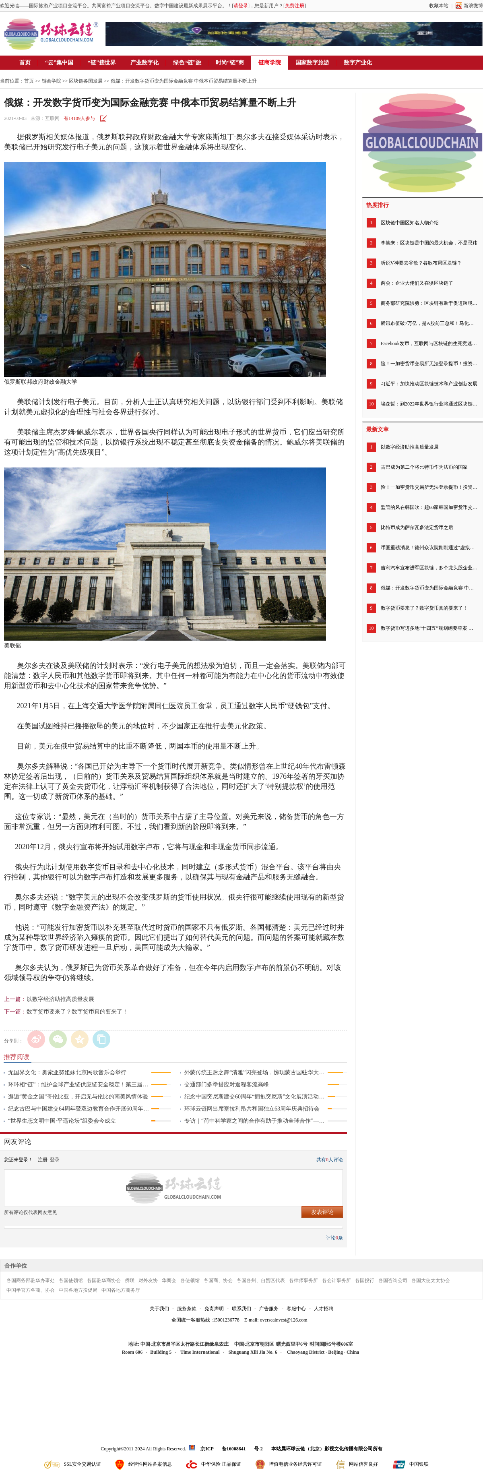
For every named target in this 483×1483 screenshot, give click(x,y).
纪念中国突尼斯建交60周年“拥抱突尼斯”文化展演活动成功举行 (255, 1097)
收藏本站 (438, 5)
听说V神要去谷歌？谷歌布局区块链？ (421, 263)
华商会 (169, 1280)
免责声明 (214, 1308)
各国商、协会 (218, 1280)
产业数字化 (144, 63)
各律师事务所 (303, 1280)
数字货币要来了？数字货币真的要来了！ (77, 1012)
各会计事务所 (336, 1280)
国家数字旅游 (312, 63)
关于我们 (159, 1308)
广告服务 (269, 1308)
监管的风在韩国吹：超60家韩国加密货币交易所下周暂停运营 (429, 507)
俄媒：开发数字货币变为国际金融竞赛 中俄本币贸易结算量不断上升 (429, 588)
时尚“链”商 (230, 63)
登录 (55, 1159)
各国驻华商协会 (104, 1280)
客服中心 (296, 1308)
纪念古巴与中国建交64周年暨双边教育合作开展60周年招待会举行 (79, 1109)
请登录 (240, 5)
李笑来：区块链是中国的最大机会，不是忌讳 (429, 243)
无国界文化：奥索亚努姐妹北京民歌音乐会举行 (67, 1072)
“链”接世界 (102, 63)
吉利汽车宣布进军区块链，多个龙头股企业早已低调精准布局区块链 (429, 568)
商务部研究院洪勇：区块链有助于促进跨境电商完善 (429, 303)
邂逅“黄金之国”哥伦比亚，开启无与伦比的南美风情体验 (78, 1097)
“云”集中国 (59, 63)
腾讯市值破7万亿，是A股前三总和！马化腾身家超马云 (429, 323)
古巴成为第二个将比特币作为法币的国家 (424, 467)
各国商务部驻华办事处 (30, 1280)
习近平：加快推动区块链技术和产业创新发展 (429, 384)
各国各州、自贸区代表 (261, 1280)
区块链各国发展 (86, 81)
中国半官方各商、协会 (30, 1290)
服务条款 (186, 1308)
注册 (42, 1159)
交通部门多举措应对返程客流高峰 (226, 1085)
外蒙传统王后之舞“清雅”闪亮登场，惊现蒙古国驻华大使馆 (255, 1072)
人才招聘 (323, 1308)
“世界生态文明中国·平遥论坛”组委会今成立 (62, 1121)
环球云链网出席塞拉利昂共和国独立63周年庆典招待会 (252, 1109)
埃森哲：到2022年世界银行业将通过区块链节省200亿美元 (429, 404)
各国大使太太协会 (430, 1280)
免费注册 (294, 5)
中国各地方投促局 (78, 1290)
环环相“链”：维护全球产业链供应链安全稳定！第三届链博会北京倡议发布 (79, 1085)
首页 (25, 63)
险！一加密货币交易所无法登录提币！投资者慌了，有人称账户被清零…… (429, 363)
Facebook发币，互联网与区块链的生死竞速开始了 (429, 343)
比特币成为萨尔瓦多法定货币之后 (417, 527)
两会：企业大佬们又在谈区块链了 (417, 283)
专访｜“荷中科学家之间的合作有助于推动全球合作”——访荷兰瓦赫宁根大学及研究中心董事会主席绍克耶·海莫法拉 (255, 1121)
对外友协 (148, 1280)
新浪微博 (473, 5)
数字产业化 (358, 63)
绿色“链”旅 (187, 63)
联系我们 (241, 1308)
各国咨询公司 (392, 1280)
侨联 (129, 1280)
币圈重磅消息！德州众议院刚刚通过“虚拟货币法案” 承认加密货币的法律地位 (429, 547)
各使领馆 (190, 1280)
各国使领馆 (71, 1280)
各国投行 (364, 1280)
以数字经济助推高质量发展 (60, 999)
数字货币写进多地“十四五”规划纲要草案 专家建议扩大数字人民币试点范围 (429, 628)
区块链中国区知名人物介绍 (410, 222)
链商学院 (269, 63)
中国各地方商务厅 (120, 1290)
